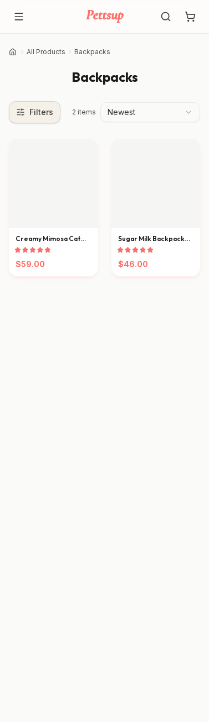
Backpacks (92, 52)
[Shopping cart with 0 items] (190, 17)
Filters (34, 112)
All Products (46, 52)
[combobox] (150, 112)
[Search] (166, 17)
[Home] (13, 52)
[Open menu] (19, 17)
